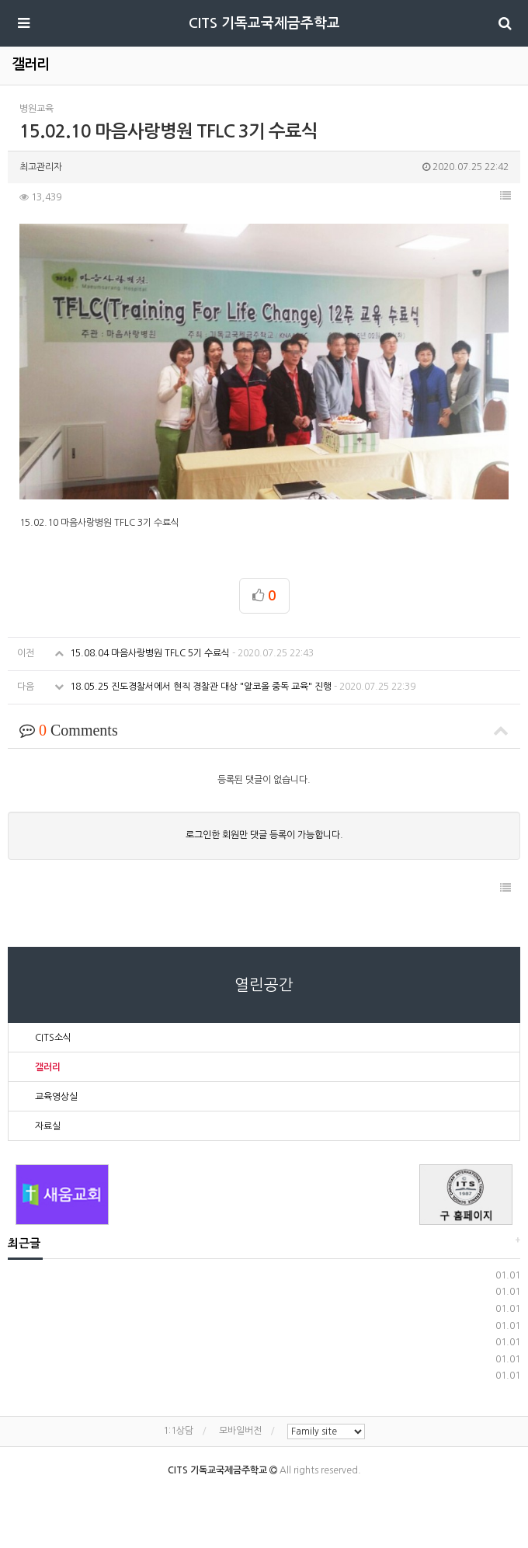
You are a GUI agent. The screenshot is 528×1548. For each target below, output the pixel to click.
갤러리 (48, 1067)
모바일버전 (240, 1430)
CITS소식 (53, 1037)
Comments (264, 730)
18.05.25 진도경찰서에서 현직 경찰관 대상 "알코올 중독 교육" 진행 (234, 686)
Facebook (245, 1494)
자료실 (48, 1126)
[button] (505, 195)
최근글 (24, 1243)
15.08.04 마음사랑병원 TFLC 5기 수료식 (184, 653)
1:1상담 (178, 1430)
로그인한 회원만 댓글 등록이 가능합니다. (264, 835)
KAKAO (277, 1494)
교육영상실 (56, 1096)
